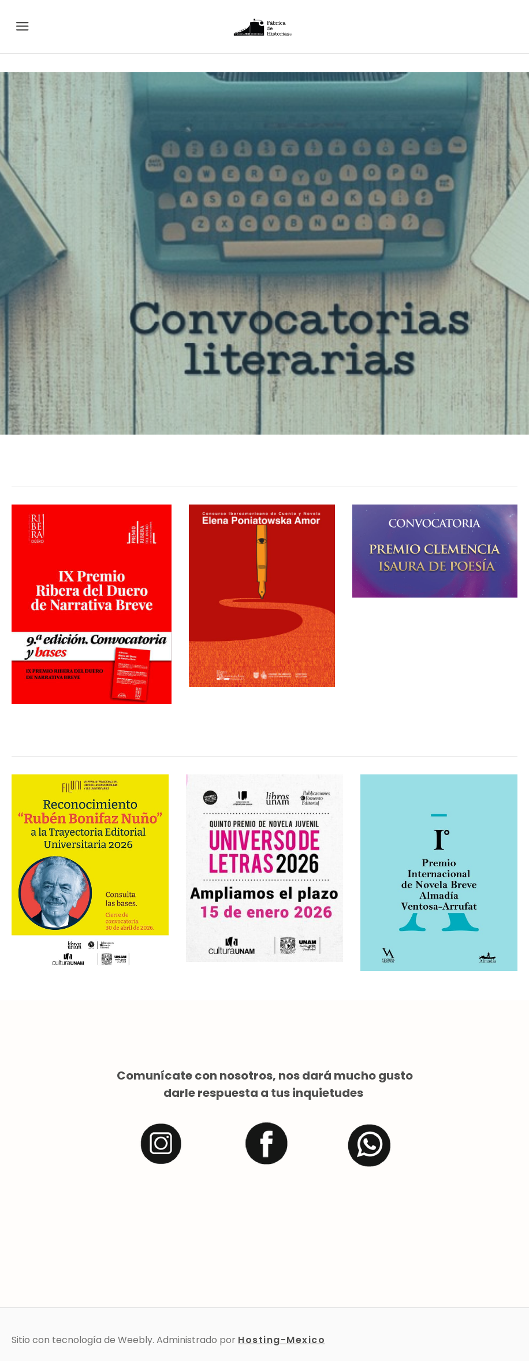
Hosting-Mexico (281, 1340)
